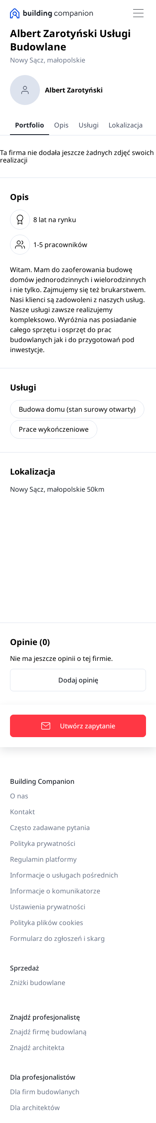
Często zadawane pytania (50, 827)
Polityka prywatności (42, 843)
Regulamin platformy (43, 859)
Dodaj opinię (78, 680)
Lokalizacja (126, 125)
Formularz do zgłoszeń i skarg (57, 938)
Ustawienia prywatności (47, 906)
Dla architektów (35, 1107)
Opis (61, 125)
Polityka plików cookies (46, 922)
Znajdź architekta (37, 1047)
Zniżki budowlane (37, 982)
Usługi (89, 125)
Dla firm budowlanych (44, 1091)
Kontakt (22, 811)
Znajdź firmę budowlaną (48, 1031)
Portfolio (29, 125)
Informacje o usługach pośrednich (64, 875)
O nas (19, 795)
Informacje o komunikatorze (55, 890)
